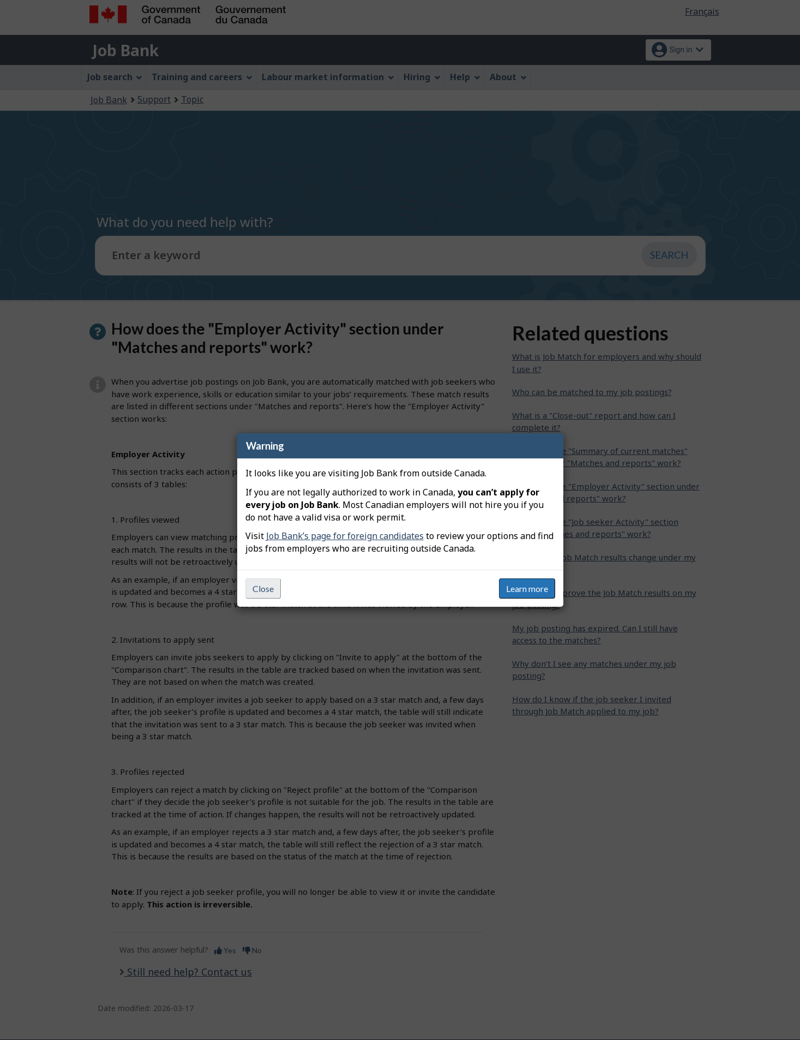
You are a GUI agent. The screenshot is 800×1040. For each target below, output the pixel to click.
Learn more (527, 588)
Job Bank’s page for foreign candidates (345, 536)
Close (263, 588)
